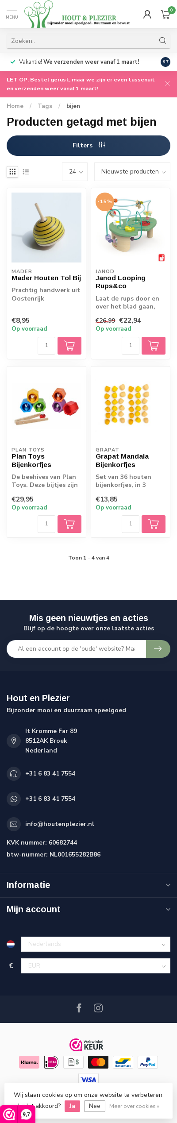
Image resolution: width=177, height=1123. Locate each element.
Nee (94, 1106)
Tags (45, 106)
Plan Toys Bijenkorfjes (31, 460)
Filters (89, 145)
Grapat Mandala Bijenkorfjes (122, 460)
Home (15, 106)
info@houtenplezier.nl (59, 824)
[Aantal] (46, 346)
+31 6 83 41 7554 (50, 773)
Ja (72, 1106)
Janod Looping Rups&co (121, 281)
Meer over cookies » (134, 1106)
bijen (73, 106)
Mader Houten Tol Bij (46, 278)
